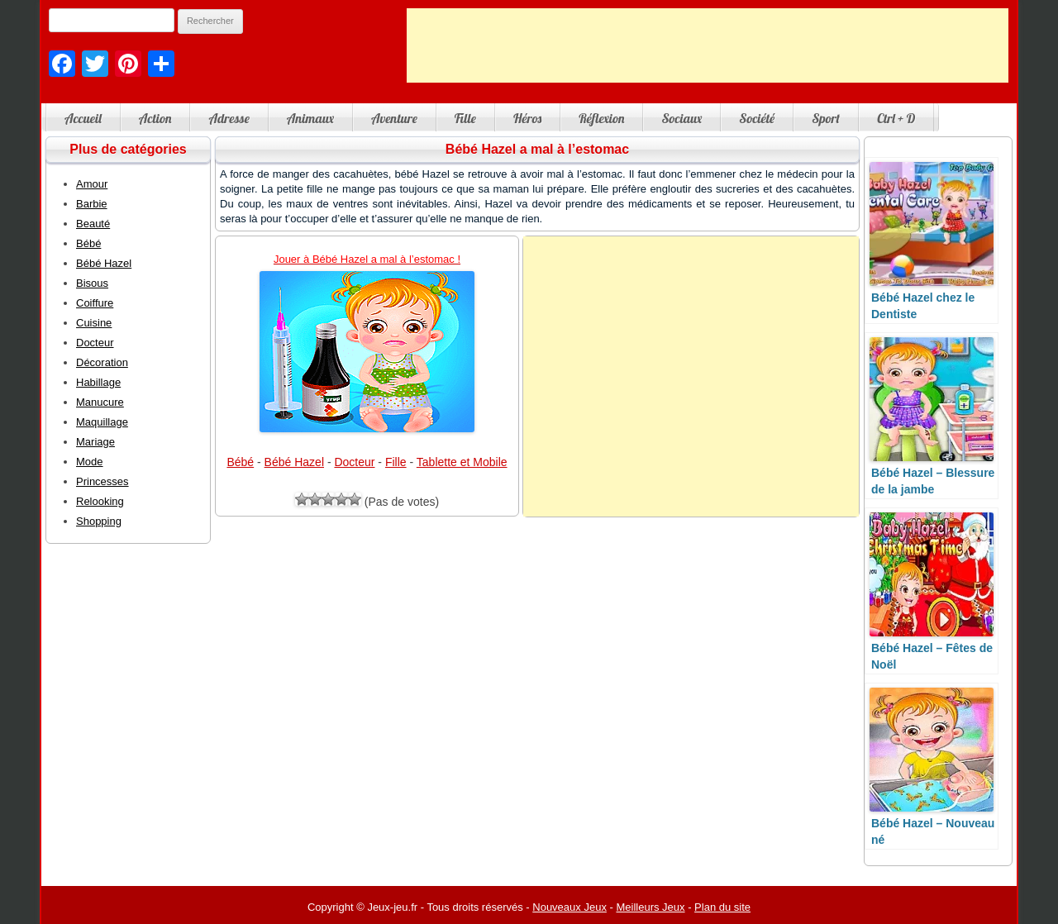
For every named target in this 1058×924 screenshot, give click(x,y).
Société (756, 118)
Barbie (91, 204)
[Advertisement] (707, 45)
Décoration (102, 362)
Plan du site (722, 907)
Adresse (228, 118)
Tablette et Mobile (462, 462)
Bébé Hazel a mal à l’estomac (537, 149)
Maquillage (102, 422)
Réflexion (601, 118)
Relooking (100, 501)
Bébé (240, 462)
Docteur (354, 462)
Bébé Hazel (294, 462)
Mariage (95, 442)
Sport (826, 118)
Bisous (92, 283)
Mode (89, 461)
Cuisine (94, 323)
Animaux (310, 118)
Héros (527, 118)
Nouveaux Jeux (569, 907)
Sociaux (681, 118)
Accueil (83, 118)
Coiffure (94, 303)
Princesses (102, 481)
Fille (465, 118)
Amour (91, 184)
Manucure (100, 402)
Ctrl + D (896, 118)
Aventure (394, 118)
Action (155, 118)
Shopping (99, 521)
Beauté (93, 223)
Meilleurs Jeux (650, 907)
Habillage (98, 382)
